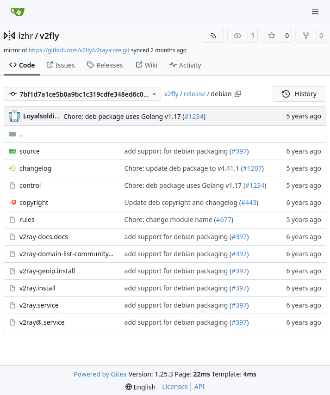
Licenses (175, 386)
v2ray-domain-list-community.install (67, 253)
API (199, 386)
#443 (248, 202)
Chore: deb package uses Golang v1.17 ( (124, 116)
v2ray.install (37, 288)
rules (27, 219)
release (194, 93)
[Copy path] (238, 94)
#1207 (252, 168)
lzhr (26, 35)
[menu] (140, 387)
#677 (223, 219)
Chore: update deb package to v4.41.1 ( (184, 168)
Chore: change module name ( (170, 219)
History (299, 93)
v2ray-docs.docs (43, 236)
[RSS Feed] (213, 36)
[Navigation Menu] (316, 11)
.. (16, 134)
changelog (35, 168)
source (29, 151)
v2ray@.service (42, 322)
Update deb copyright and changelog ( (183, 202)
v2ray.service (39, 305)
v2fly (49, 35)
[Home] (18, 11)
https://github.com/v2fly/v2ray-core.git (79, 50)
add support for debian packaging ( (178, 151)
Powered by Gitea (100, 374)
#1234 (194, 116)
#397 (239, 151)
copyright (33, 202)
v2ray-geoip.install (47, 270)
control (30, 185)
